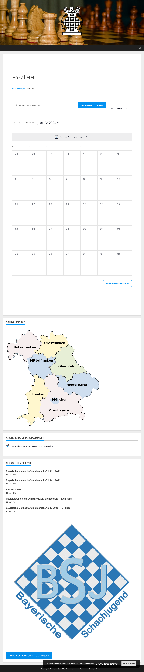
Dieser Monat (30, 123)
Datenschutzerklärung (86, 669)
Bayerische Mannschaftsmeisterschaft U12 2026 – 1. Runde (38, 507)
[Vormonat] (14, 123)
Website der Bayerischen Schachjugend (29, 655)
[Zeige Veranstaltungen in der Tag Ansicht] (127, 108)
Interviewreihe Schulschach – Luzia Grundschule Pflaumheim (39, 498)
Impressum (72, 669)
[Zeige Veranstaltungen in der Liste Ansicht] (111, 108)
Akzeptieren (129, 663)
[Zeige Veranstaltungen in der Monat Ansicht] (119, 108)
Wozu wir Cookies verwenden (106, 663)
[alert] (72, 137)
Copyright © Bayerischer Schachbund (54, 669)
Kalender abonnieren (116, 283)
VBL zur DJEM (13, 489)
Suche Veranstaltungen (92, 105)
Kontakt (98, 669)
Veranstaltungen (18, 88)
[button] (6, 48)
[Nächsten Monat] (20, 123)
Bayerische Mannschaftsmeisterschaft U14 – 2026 (33, 480)
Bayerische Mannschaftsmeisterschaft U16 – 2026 (33, 471)
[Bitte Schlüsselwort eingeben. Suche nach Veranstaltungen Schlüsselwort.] (45, 105)
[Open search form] (140, 48)
